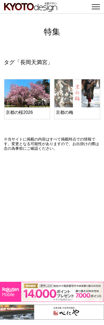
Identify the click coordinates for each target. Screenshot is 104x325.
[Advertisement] (52, 216)
